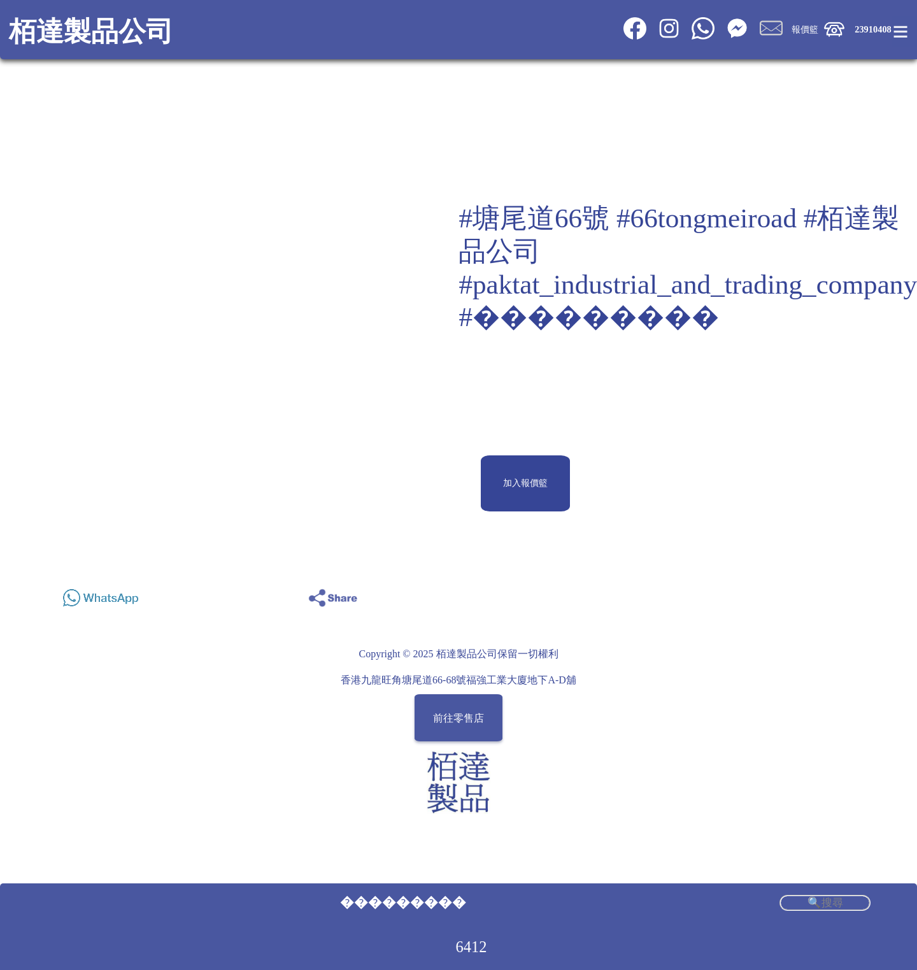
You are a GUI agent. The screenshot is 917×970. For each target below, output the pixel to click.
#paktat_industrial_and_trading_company (687, 284)
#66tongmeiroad (706, 218)
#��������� (588, 317)
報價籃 (805, 29)
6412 (471, 946)
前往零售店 (458, 718)
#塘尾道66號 (533, 218)
